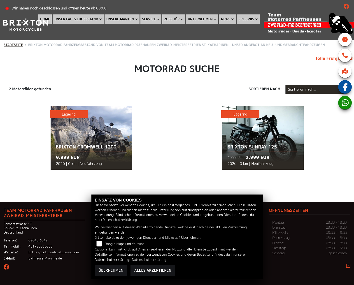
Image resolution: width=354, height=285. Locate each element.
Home (45, 19)
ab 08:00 (98, 8)
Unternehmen (200, 19)
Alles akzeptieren (152, 270)
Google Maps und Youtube (124, 244)
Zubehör (172, 19)
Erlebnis (246, 19)
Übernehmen (111, 270)
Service (149, 19)
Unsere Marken (120, 19)
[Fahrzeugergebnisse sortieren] (315, 89)
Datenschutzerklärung (119, 220)
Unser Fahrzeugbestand (76, 19)
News (226, 19)
